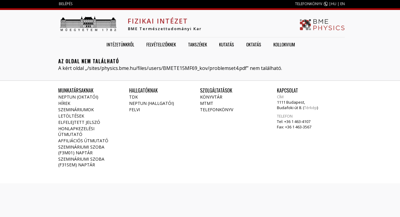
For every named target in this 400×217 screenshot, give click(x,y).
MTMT (206, 103)
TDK (133, 97)
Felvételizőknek (161, 44)
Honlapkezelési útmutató (76, 131)
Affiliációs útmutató (83, 140)
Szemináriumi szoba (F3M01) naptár (81, 150)
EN (342, 3)
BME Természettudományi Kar (165, 28)
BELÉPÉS (65, 3)
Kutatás (226, 44)
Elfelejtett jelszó (79, 122)
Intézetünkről (120, 44)
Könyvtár (211, 97)
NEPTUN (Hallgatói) (151, 103)
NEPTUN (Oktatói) (78, 97)
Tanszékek (197, 44)
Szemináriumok (76, 109)
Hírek (64, 103)
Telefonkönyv (216, 109)
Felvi (134, 109)
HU (333, 3)
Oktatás (253, 44)
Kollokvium (284, 44)
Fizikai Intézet (158, 20)
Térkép (310, 107)
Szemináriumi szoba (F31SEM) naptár (81, 162)
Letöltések (71, 116)
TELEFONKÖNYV (308, 3)
